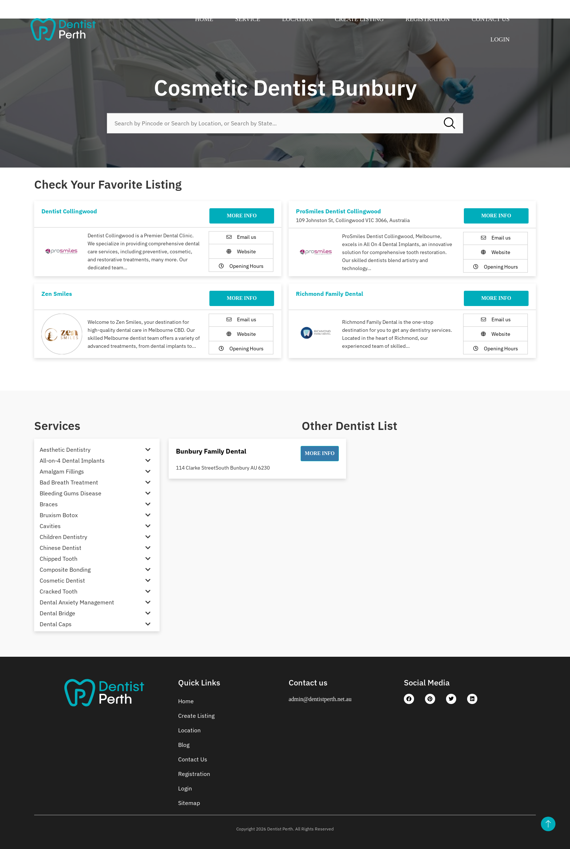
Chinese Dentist (60, 547)
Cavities (50, 526)
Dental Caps (56, 624)
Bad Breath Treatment (69, 482)
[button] (319, 453)
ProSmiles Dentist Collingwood (338, 211)
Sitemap (189, 802)
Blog (183, 744)
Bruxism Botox (59, 515)
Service (247, 19)
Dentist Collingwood (69, 211)
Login (500, 39)
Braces (49, 504)
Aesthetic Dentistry (65, 449)
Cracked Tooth (58, 591)
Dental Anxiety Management (77, 602)
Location (297, 19)
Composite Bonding (65, 569)
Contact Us (490, 19)
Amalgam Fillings (62, 471)
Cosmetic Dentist (62, 580)
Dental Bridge (57, 613)
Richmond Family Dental (329, 293)
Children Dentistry (63, 536)
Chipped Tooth (58, 558)
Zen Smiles (56, 293)
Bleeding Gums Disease (70, 493)
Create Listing (359, 19)
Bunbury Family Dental (211, 451)
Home (204, 19)
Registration (428, 19)
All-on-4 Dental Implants (72, 460)
